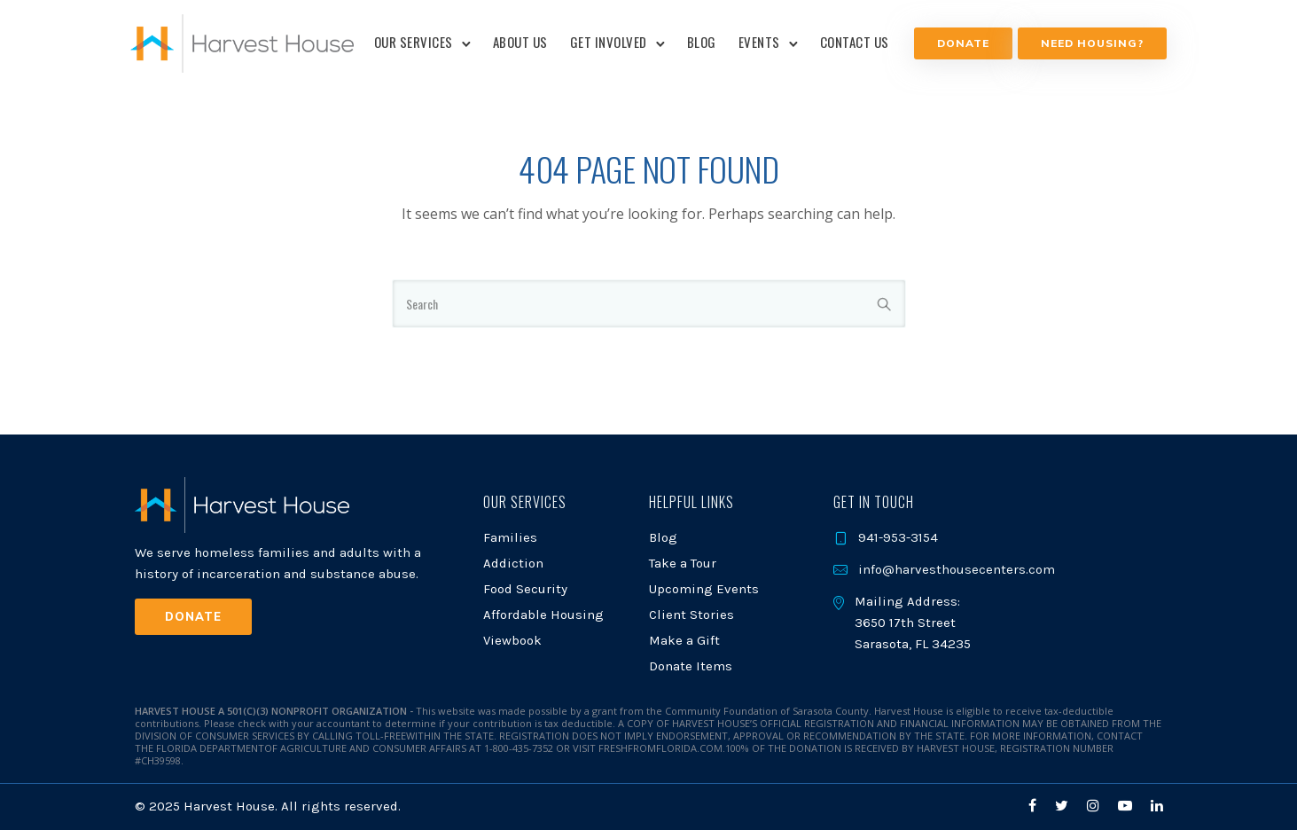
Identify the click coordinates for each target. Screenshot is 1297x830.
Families (510, 537)
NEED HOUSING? (1087, 43)
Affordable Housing (543, 614)
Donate (960, 43)
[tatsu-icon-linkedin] (1157, 805)
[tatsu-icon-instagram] (1096, 805)
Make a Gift (684, 640)
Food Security (525, 589)
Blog (701, 41)
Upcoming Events (704, 589)
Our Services (413, 41)
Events (759, 41)
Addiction (513, 563)
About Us (520, 41)
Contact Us (854, 41)
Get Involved (608, 41)
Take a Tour (682, 563)
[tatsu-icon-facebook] (1035, 805)
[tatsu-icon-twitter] (1064, 805)
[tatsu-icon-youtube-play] (1127, 805)
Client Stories (691, 614)
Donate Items (690, 666)
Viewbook (512, 640)
